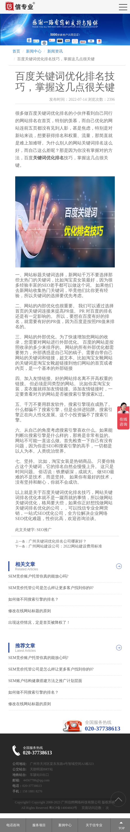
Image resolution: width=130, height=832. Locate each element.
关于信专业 (94, 825)
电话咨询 (13, 825)
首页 (16, 51)
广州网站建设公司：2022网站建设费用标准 (65, 546)
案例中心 (65, 825)
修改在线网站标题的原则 (29, 611)
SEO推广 (44, 530)
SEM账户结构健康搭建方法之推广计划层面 (45, 681)
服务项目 (39, 825)
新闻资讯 (55, 51)
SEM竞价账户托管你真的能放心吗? (38, 576)
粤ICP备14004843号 (63, 808)
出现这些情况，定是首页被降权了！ (39, 622)
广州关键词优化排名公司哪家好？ (57, 541)
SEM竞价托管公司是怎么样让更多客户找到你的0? (50, 588)
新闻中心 (33, 51)
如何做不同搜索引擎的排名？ (33, 599)
